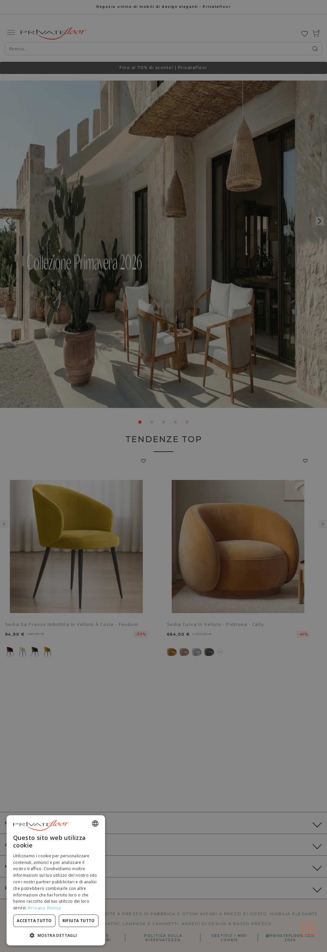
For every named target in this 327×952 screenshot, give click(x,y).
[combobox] (95, 823)
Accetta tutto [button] (34, 920)
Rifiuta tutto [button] (78, 920)
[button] (55, 935)
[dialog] (56, 880)
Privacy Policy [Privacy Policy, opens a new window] (45, 907)
